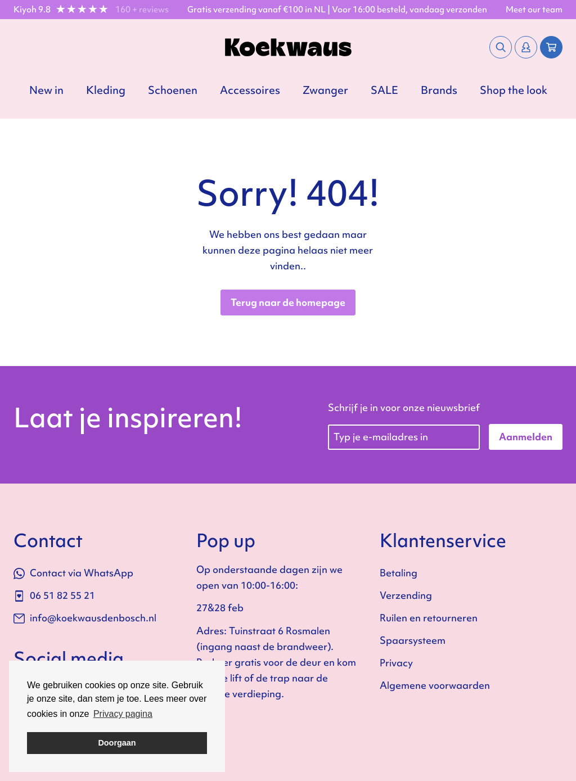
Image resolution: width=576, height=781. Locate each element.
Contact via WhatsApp (73, 572)
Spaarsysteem (413, 640)
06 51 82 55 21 (54, 595)
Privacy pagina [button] (122, 714)
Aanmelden (525, 436)
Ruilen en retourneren (429, 617)
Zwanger (325, 90)
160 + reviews (142, 9)
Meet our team (534, 9)
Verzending (406, 595)
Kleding (105, 90)
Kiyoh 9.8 (32, 9)
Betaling (398, 572)
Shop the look (513, 90)
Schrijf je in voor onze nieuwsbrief (404, 407)
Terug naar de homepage (288, 302)
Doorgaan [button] (117, 742)
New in (46, 90)
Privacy (396, 662)
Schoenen (172, 90)
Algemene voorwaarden (435, 685)
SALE (384, 90)
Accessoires (250, 90)
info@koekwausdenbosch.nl (85, 617)
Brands (439, 90)
